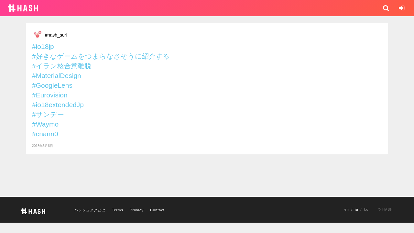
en (346, 209)
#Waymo (45, 124)
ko (366, 209)
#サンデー (48, 114)
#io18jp (43, 46)
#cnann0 (45, 134)
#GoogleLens (52, 85)
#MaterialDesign (56, 75)
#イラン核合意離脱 (61, 66)
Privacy (137, 210)
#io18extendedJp (58, 104)
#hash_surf (56, 35)
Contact (157, 210)
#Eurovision (50, 95)
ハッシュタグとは (89, 210)
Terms (117, 210)
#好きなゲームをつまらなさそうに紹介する (101, 56)
